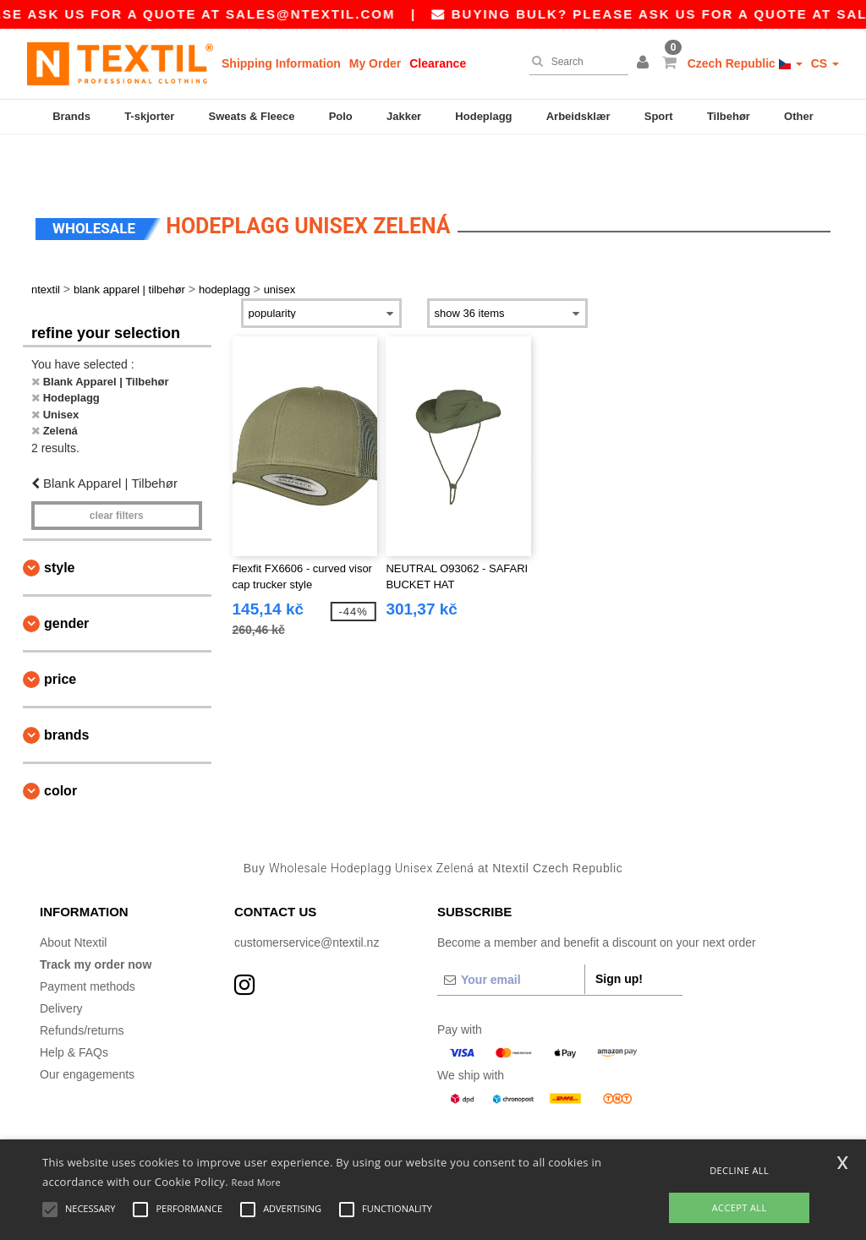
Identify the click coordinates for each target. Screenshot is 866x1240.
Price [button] (60, 632)
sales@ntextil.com (350, 14)
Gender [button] (66, 577)
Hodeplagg (483, 116)
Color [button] (60, 744)
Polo (341, 116)
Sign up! (619, 932)
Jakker (403, 116)
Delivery (61, 962)
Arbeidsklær (578, 116)
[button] (645, 63)
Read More (257, 1182)
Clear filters (117, 469)
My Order (375, 63)
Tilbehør (728, 116)
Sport (658, 116)
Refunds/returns (82, 984)
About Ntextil (73, 896)
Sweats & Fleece (252, 116)
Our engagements (87, 1028)
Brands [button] (66, 688)
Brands (71, 116)
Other (799, 116)
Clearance (437, 63)
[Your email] (510, 933)
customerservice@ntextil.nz (306, 896)
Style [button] (59, 521)
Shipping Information (281, 63)
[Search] (574, 61)
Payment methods (87, 940)
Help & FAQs (74, 1006)
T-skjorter (149, 116)
